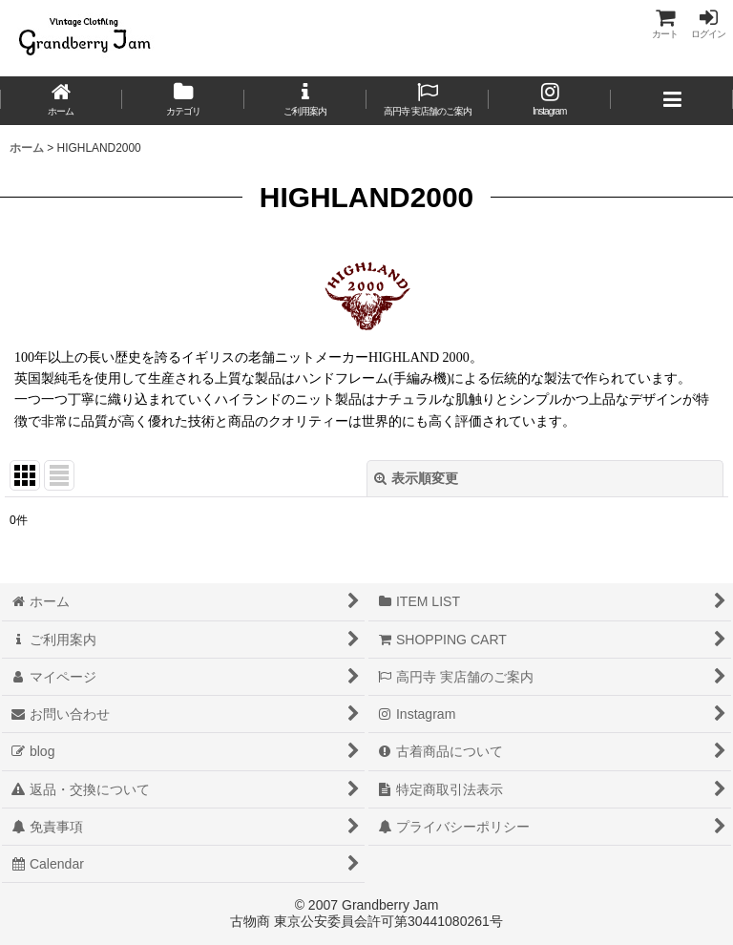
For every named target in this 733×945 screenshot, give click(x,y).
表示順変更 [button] (416, 478)
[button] (672, 100)
